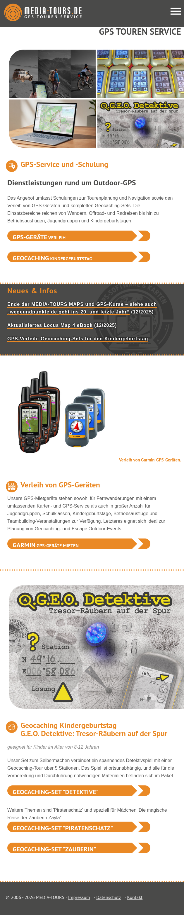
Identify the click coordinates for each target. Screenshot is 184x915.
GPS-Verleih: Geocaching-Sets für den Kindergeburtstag (77, 338)
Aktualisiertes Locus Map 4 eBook (50, 325)
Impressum (79, 897)
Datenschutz (108, 897)
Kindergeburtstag (52, 258)
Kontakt (134, 897)
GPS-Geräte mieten (46, 545)
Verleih (39, 237)
